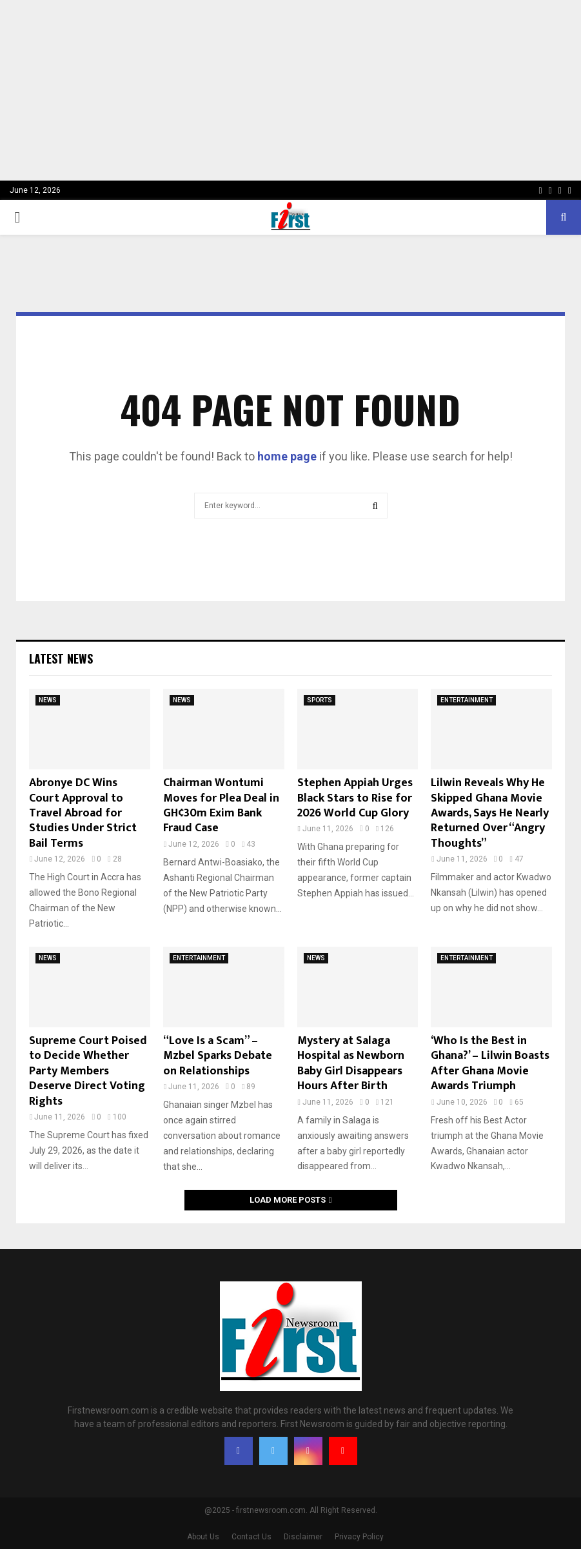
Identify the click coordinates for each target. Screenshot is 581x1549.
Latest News (61, 658)
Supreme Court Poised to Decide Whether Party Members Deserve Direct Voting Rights (88, 1071)
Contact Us (251, 1536)
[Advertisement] (290, 90)
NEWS (48, 700)
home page (287, 456)
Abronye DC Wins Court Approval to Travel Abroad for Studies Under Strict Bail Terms (83, 813)
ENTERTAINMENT (466, 700)
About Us (203, 1536)
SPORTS (319, 700)
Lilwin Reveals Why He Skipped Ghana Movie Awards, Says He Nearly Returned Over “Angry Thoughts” (490, 813)
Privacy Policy (359, 1536)
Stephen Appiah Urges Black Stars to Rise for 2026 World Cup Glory (355, 798)
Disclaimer (303, 1536)
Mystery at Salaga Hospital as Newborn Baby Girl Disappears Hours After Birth (350, 1063)
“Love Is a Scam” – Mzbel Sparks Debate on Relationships (217, 1056)
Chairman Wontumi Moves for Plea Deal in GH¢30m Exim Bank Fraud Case (221, 805)
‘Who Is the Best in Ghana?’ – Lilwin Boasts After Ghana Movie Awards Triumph (490, 1063)
